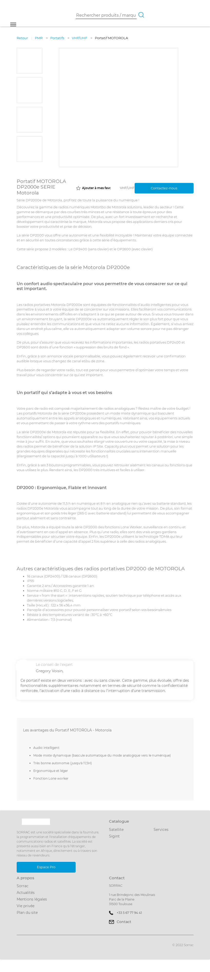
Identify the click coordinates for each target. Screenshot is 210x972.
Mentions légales (32, 899)
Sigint (114, 836)
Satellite (116, 829)
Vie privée (25, 906)
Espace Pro (46, 867)
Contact (124, 921)
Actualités (26, 892)
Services (161, 829)
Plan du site (27, 912)
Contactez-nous (164, 188)
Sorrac (22, 886)
